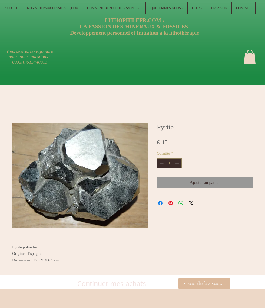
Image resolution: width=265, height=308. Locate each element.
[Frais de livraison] (204, 283)
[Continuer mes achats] (111, 283)
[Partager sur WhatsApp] (181, 203)
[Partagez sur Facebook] (160, 203)
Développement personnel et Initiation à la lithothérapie (134, 33)
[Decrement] (161, 163)
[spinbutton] (169, 163)
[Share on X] (191, 203)
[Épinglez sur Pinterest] (170, 203)
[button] (250, 57)
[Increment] (177, 163)
